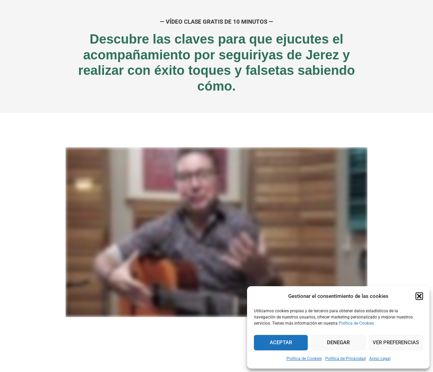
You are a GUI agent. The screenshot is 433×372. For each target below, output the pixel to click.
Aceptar (281, 342)
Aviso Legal (379, 358)
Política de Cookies (356, 323)
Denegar (338, 342)
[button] (419, 296)
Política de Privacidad (345, 358)
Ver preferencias (396, 342)
